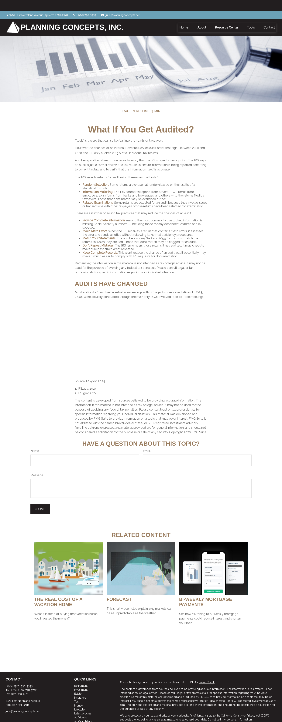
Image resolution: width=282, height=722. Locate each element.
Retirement (81, 674)
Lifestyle (79, 698)
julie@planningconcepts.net (120, 3)
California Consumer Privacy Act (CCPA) (245, 704)
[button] (184, 15)
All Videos (80, 706)
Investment (81, 678)
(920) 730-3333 (84, 3)
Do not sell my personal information (230, 708)
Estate (77, 682)
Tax (76, 690)
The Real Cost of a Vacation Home (58, 590)
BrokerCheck (207, 670)
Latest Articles (82, 702)
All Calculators (83, 710)
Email (147, 439)
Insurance (80, 686)
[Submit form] (40, 498)
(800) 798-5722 (27, 678)
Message (36, 464)
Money (78, 694)
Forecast (119, 587)
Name (34, 439)
